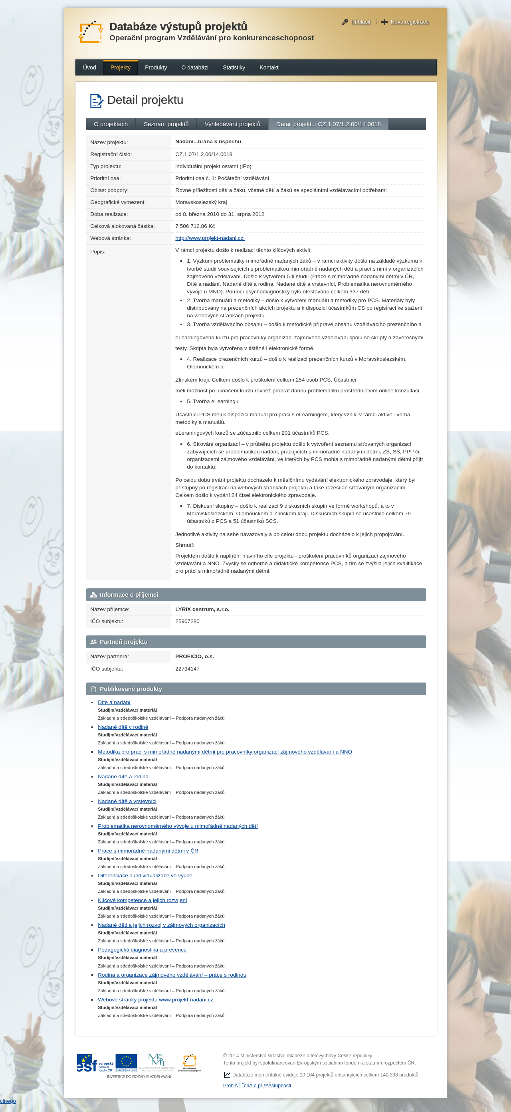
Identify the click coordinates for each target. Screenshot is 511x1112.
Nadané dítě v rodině (123, 727)
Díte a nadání (114, 702)
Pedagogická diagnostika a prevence (142, 950)
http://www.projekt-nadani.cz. (210, 238)
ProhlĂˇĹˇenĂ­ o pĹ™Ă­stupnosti (257, 1085)
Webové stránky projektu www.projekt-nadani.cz (155, 1000)
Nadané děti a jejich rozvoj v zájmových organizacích (161, 925)
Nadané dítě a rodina (123, 777)
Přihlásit (360, 22)
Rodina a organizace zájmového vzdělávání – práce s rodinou (172, 975)
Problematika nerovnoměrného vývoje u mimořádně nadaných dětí (178, 826)
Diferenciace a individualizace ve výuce (145, 876)
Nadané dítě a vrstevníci (127, 801)
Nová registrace (410, 22)
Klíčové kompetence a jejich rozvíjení (142, 900)
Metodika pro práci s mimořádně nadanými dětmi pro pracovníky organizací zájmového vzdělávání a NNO (225, 752)
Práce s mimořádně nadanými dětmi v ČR (148, 851)
